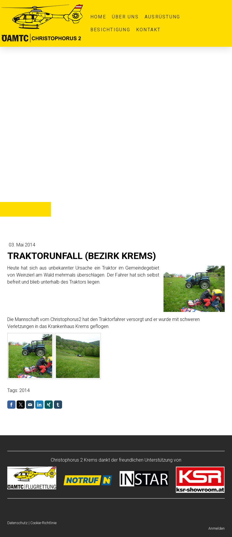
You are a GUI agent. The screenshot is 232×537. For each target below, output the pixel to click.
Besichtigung (110, 29)
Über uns (125, 17)
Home (98, 17)
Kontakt (148, 29)
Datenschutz (17, 523)
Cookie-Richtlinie (43, 523)
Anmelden (216, 528)
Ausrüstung (162, 17)
